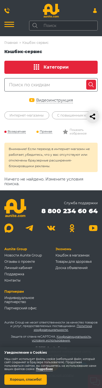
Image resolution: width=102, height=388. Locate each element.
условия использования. (51, 340)
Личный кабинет (18, 268)
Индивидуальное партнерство (19, 300)
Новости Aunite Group (23, 255)
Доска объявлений (71, 268)
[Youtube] (93, 228)
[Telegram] (30, 228)
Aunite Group (15, 249)
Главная (11, 43)
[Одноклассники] (72, 228)
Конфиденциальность (74, 336)
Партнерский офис (20, 308)
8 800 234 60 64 (69, 211)
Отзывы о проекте (19, 261)
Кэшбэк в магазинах (72, 255)
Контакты (12, 280)
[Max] (8, 228)
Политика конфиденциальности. (63, 328)
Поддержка (14, 274)
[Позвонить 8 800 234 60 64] (7, 10)
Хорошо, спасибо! (25, 379)
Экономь (63, 249)
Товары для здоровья (73, 261)
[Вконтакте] (51, 228)
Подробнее (44, 369)
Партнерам (14, 291)
